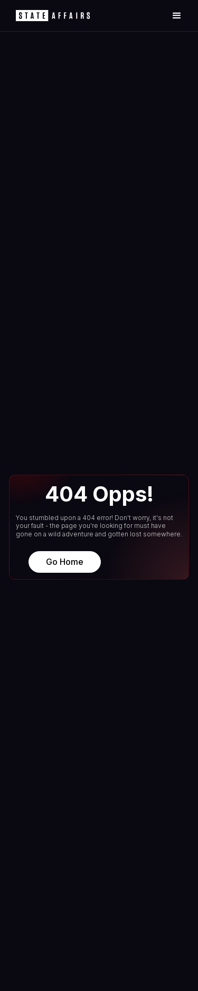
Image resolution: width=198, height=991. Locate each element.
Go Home (64, 561)
